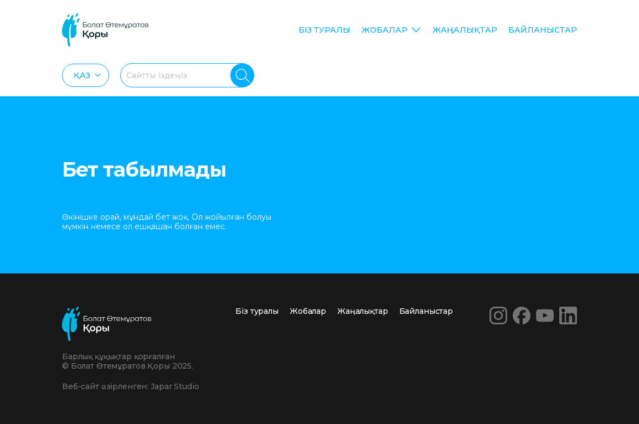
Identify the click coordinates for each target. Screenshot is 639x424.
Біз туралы (324, 30)
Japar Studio (175, 386)
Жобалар (385, 30)
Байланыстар (542, 30)
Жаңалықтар (464, 30)
